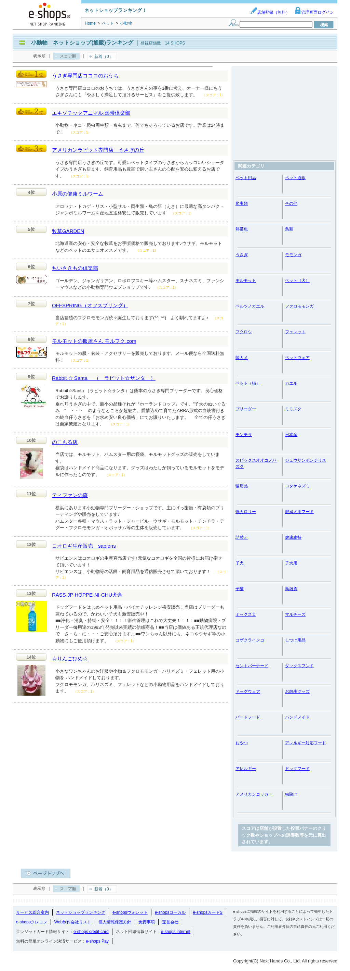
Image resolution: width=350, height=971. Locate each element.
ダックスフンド (299, 665)
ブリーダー (245, 409)
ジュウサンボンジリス (305, 460)
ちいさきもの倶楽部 (75, 268)
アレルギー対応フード (305, 742)
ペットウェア (297, 357)
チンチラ (243, 434)
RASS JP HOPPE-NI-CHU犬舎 (87, 595)
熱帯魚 (241, 229)
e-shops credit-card (91, 931)
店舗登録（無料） (270, 12)
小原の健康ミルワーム (77, 194)
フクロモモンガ (299, 306)
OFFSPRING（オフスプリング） (90, 305)
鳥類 (289, 229)
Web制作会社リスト (72, 922)
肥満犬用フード (299, 511)
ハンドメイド (297, 717)
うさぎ (241, 254)
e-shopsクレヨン (31, 922)
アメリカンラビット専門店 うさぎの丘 (98, 150)
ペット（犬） (297, 280)
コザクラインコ (249, 640)
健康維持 (293, 537)
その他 (291, 203)
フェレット (295, 331)
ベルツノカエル (249, 306)
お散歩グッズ (297, 691)
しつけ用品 (295, 640)
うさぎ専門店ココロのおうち (85, 75)
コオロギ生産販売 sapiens (84, 546)
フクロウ (243, 331)
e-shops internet (175, 931)
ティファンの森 (70, 495)
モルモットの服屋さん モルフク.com (94, 341)
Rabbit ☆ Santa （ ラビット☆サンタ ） (104, 378)
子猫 (239, 588)
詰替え (241, 537)
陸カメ (241, 357)
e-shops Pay (97, 941)
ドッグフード (297, 768)
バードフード (247, 717)
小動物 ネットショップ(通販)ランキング (82, 43)
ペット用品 (245, 177)
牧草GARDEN (68, 231)
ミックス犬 (245, 614)
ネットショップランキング (80, 912)
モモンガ (293, 254)
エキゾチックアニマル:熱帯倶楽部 (91, 113)
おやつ (241, 742)
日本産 (291, 434)
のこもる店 (65, 442)
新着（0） (103, 56)
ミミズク (293, 409)
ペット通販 (295, 177)
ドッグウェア (247, 691)
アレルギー (245, 768)
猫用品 (241, 486)
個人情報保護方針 (114, 922)
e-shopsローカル (170, 912)
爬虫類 (241, 203)
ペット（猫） (247, 383)
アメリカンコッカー (253, 794)
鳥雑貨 (291, 588)
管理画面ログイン (314, 12)
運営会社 (170, 922)
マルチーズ (295, 614)
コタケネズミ (297, 486)
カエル (291, 383)
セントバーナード (251, 665)
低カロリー (245, 511)
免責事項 (146, 922)
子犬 (239, 563)
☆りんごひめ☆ (70, 658)
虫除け (291, 794)
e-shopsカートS (208, 912)
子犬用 (291, 563)
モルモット (245, 280)
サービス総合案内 (32, 912)
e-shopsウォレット (130, 912)
